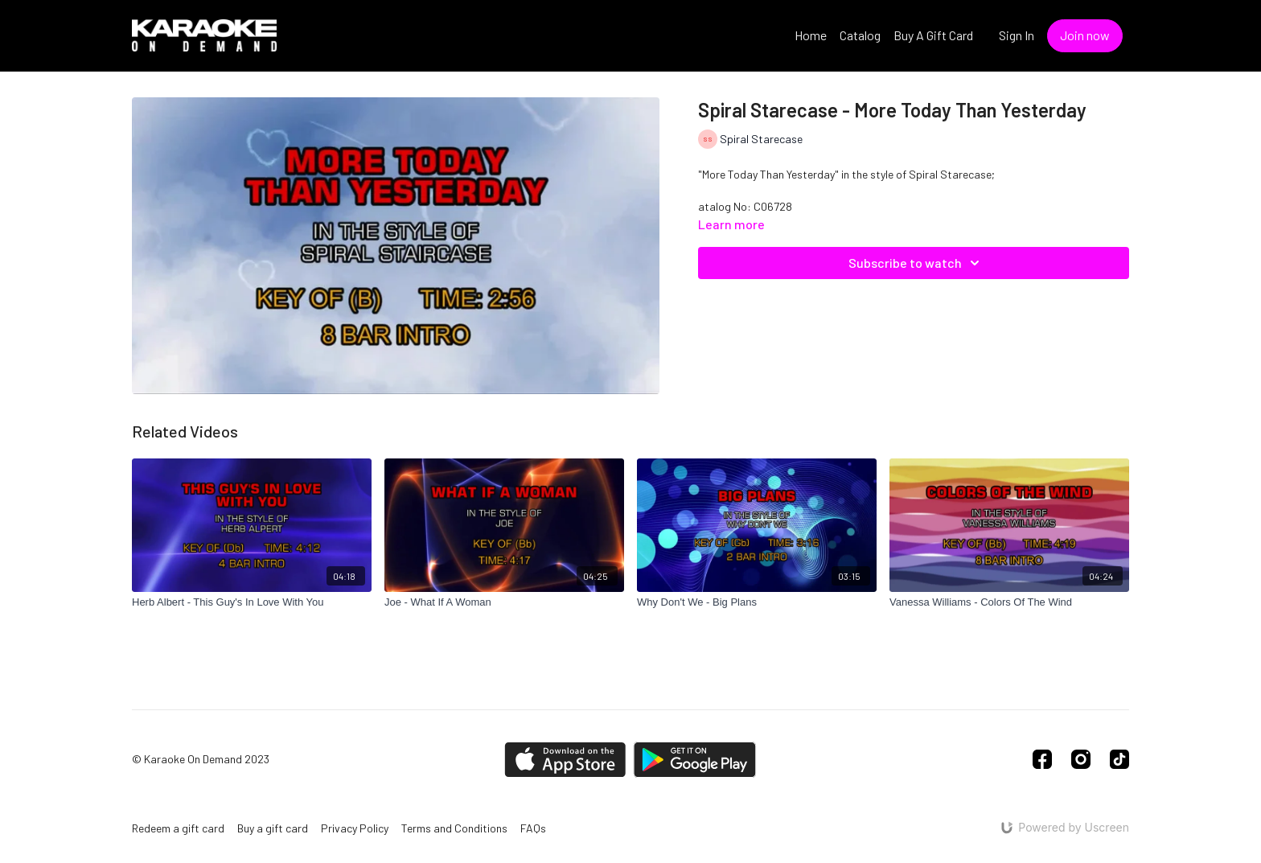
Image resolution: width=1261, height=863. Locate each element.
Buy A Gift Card (933, 35)
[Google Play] (695, 760)
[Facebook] (1042, 759)
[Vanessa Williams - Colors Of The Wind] (1009, 602)
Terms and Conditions (454, 828)
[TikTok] (1119, 759)
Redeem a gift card (178, 828)
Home (811, 35)
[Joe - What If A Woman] (504, 602)
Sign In (1016, 35)
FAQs (533, 828)
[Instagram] (1081, 759)
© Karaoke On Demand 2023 (200, 759)
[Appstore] (564, 760)
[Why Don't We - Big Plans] (757, 602)
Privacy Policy (354, 828)
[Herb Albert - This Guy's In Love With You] (252, 602)
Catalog (860, 35)
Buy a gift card (272, 828)
